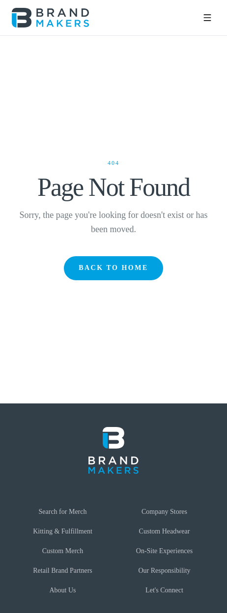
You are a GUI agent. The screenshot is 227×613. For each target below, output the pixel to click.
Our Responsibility (164, 570)
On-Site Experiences (164, 551)
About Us (62, 590)
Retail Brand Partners (62, 570)
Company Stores (164, 511)
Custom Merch (63, 551)
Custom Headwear (164, 531)
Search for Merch (63, 511)
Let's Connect (164, 590)
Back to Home (113, 267)
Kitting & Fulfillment (62, 531)
